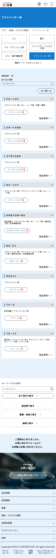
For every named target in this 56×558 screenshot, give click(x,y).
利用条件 (31, 551)
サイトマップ (5, 551)
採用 (3, 538)
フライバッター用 (41, 56)
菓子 (42, 38)
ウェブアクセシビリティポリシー (45, 551)
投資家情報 (6, 522)
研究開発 (5, 500)
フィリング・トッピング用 (42, 47)
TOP (3, 30)
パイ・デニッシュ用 (14, 47)
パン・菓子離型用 (14, 56)
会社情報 (5, 492)
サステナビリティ (9, 530)
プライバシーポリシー (18, 551)
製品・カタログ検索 (18, 30)
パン (14, 38)
